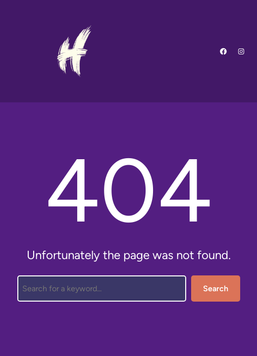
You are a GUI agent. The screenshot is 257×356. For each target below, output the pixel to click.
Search (215, 288)
